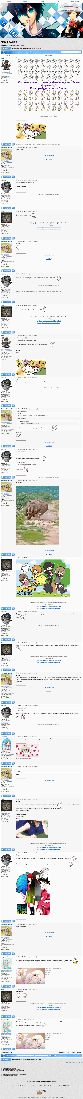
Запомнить (77, 4)
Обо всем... (38, 48)
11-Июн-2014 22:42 (22, 643)
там (56, 116)
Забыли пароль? (74, 10)
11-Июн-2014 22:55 (22, 852)
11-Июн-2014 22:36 (22, 449)
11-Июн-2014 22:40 (22, 557)
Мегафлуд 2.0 (9, 42)
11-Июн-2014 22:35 (22, 409)
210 (17, 45)
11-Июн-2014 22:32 (22, 274)
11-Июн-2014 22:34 (22, 377)
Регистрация (65, 10)
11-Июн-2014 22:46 (22, 736)
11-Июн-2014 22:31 (22, 211)
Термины (47, 974)
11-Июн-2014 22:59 (22, 924)
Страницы (4, 45)
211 (19, 45)
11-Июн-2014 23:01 (22, 957)
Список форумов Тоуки (19, 48)
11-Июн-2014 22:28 (22, 58)
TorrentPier (20, 1085)
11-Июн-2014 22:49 (22, 799)
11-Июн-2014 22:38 (22, 480)
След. (22, 45)
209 (14, 45)
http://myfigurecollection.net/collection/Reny (49, 229)
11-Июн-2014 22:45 (22, 673)
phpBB (39, 1085)
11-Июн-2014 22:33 (22, 335)
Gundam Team (48, 970)
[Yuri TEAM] (49, 159)
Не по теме (30, 48)
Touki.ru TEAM (62, 1085)
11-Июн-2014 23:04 (22, 989)
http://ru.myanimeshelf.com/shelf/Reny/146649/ (49, 227)
